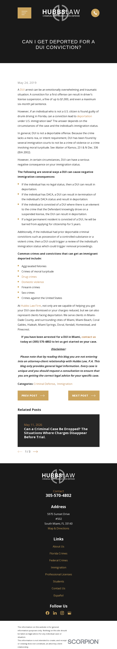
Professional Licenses (58, 574)
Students (58, 581)
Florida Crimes (58, 553)
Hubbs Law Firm (31, 306)
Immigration (64, 384)
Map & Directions (58, 528)
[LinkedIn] (55, 613)
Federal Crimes (58, 560)
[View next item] (35, 451)
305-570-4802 (58, 495)
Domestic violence (33, 282)
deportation (84, 116)
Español (58, 595)
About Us (58, 546)
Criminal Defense (44, 384)
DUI (22, 89)
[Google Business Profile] (69, 613)
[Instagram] (62, 613)
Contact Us (58, 588)
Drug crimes (29, 277)
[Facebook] (47, 613)
